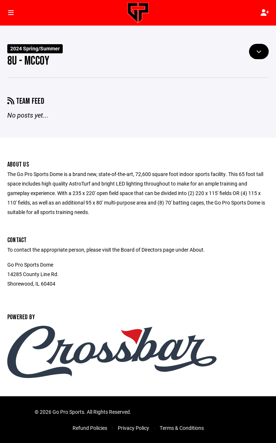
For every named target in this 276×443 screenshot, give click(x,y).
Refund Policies (90, 427)
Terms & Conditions (182, 427)
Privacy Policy (133, 427)
